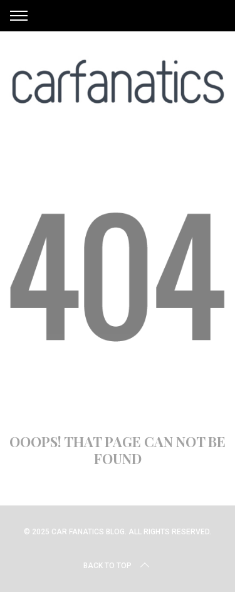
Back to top (117, 566)
